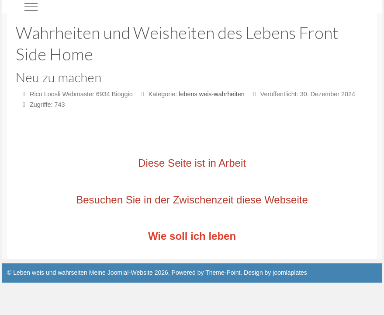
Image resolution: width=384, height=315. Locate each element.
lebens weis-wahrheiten (211, 94)
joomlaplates (290, 272)
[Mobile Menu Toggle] (31, 6)
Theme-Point (222, 272)
